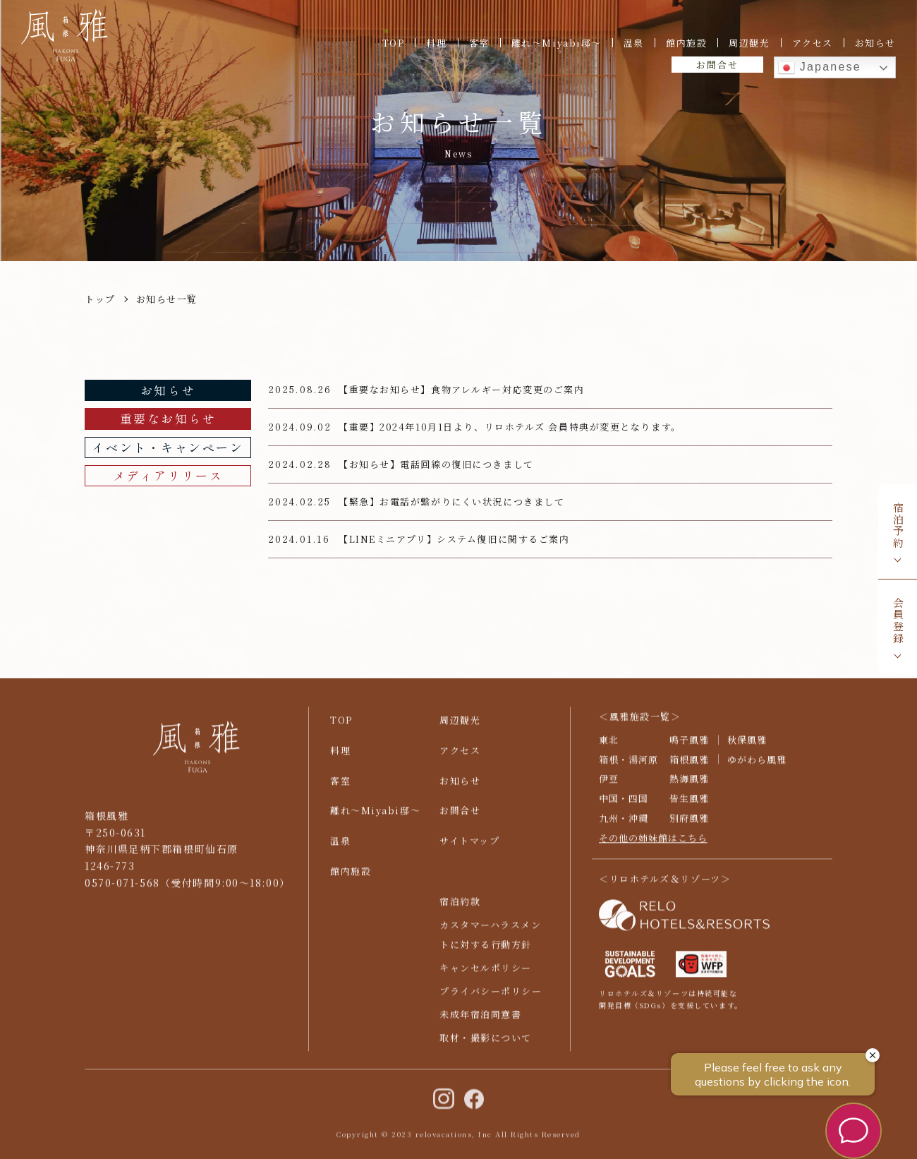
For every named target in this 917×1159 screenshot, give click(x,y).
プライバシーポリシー (490, 997)
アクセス (812, 42)
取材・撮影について (485, 1043)
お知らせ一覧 (167, 299)
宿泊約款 (459, 908)
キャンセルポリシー (485, 974)
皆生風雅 (689, 805)
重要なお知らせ (168, 418)
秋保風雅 (747, 745)
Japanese (819, 67)
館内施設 (686, 42)
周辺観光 (749, 42)
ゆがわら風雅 (757, 765)
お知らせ (875, 42)
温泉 (634, 42)
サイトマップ (469, 847)
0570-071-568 (122, 889)
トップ (100, 299)
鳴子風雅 (689, 745)
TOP (393, 42)
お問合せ (717, 64)
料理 (436, 42)
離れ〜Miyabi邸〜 (556, 42)
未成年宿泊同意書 (480, 1020)
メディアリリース (168, 475)
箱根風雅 (689, 765)
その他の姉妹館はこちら (653, 844)
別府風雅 (689, 824)
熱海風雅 (689, 785)
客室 (479, 42)
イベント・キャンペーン (167, 447)
